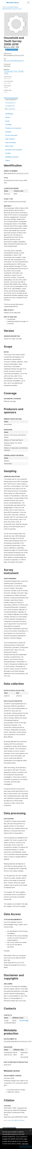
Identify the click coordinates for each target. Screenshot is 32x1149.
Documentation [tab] (10, 106)
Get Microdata (12, 49)
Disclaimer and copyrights (13, 150)
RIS (13, 1120)
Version (7, 117)
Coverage (8, 124)
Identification (9, 114)
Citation (7, 160)
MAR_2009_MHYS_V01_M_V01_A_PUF (12, 8)
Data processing (10, 142)
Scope (7, 121)
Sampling (8, 132)
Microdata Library (12, 2)
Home (4, 7)
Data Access (9, 146)
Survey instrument (11, 135)
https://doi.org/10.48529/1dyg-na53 (14, 60)
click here (25, 1144)
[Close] (30, 1130)
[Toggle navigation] (28, 2)
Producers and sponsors (13, 128)
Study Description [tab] (11, 99)
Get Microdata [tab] (10, 109)
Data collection (10, 139)
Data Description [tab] (10, 103)
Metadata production (12, 157)
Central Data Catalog (12, 7)
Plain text (22, 1120)
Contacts (8, 153)
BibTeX (16, 1120)
